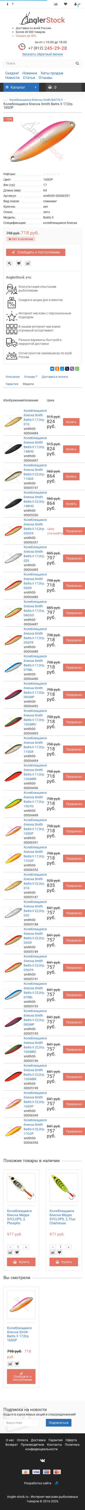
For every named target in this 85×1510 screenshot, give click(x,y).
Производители (33, 1444)
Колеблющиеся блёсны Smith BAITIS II (36, 99)
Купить (71, 422)
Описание (13, 376)
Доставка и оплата (55, 376)
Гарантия (12, 384)
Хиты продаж (52, 73)
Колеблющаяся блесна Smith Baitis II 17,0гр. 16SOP (19, 1334)
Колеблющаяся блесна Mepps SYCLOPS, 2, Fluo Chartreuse (63, 1217)
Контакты (55, 1444)
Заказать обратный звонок (42, 54)
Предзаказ (74, 531)
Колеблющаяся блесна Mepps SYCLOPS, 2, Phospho (19, 1217)
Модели (28, 384)
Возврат (12, 1444)
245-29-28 (47, 48)
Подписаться (58, 1423)
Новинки (29, 73)
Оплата (23, 1440)
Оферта (71, 1440)
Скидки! (12, 73)
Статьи (29, 78)
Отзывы (45, 78)
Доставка (38, 1440)
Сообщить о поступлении (36, 252)
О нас (10, 1440)
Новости (12, 78)
